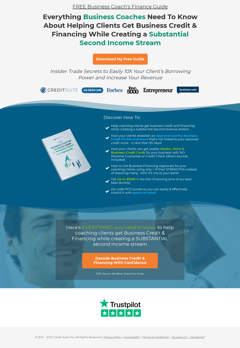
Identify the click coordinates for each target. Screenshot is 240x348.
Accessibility (132, 337)
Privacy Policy (113, 337)
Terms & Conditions (156, 337)
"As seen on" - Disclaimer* (188, 337)
